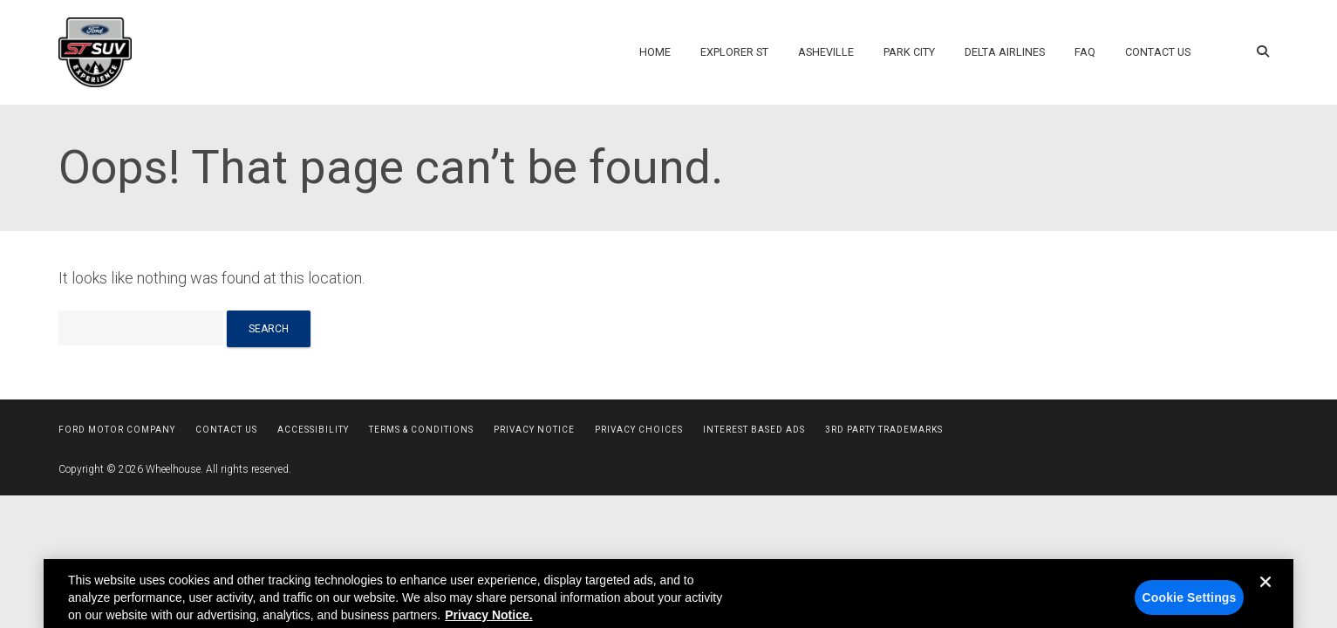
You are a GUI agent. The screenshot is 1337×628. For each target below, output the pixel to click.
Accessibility (313, 429)
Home (655, 51)
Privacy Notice (534, 429)
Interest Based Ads (754, 429)
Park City (909, 51)
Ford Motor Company (116, 429)
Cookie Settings (1190, 607)
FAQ (1084, 51)
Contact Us (1157, 51)
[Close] (1265, 605)
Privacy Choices (639, 429)
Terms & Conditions (421, 429)
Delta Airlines (1005, 51)
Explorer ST (734, 51)
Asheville (826, 51)
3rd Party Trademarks (884, 429)
